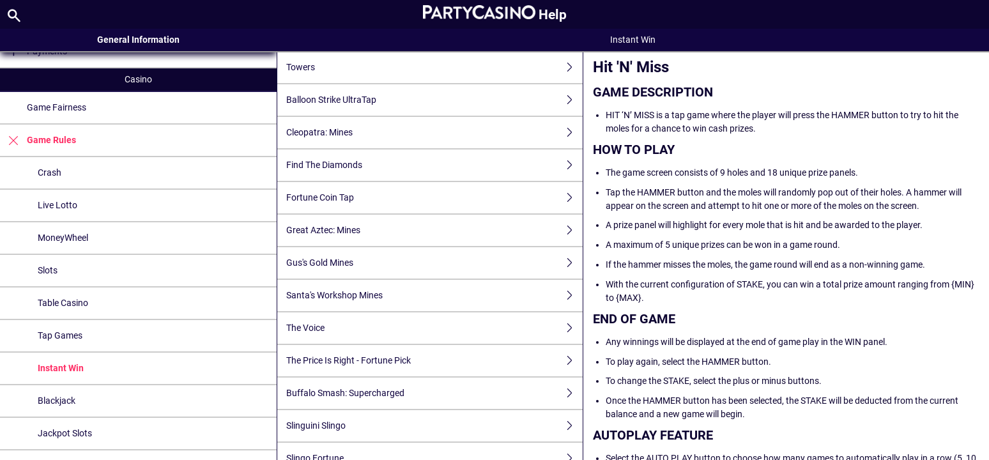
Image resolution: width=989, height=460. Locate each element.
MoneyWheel (63, 238)
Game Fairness (56, 107)
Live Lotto (57, 205)
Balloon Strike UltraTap (434, 100)
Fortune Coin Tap (434, 197)
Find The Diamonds (434, 165)
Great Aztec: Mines (434, 230)
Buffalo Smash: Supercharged (434, 393)
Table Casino (63, 303)
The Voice (434, 328)
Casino (138, 79)
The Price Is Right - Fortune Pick (434, 360)
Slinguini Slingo (434, 425)
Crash (49, 172)
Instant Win (61, 368)
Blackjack (56, 400)
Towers (434, 67)
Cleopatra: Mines (434, 132)
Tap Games (60, 335)
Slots (47, 270)
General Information (138, 39)
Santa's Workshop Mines (434, 295)
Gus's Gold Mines (434, 263)
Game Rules (38, 140)
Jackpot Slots (65, 433)
